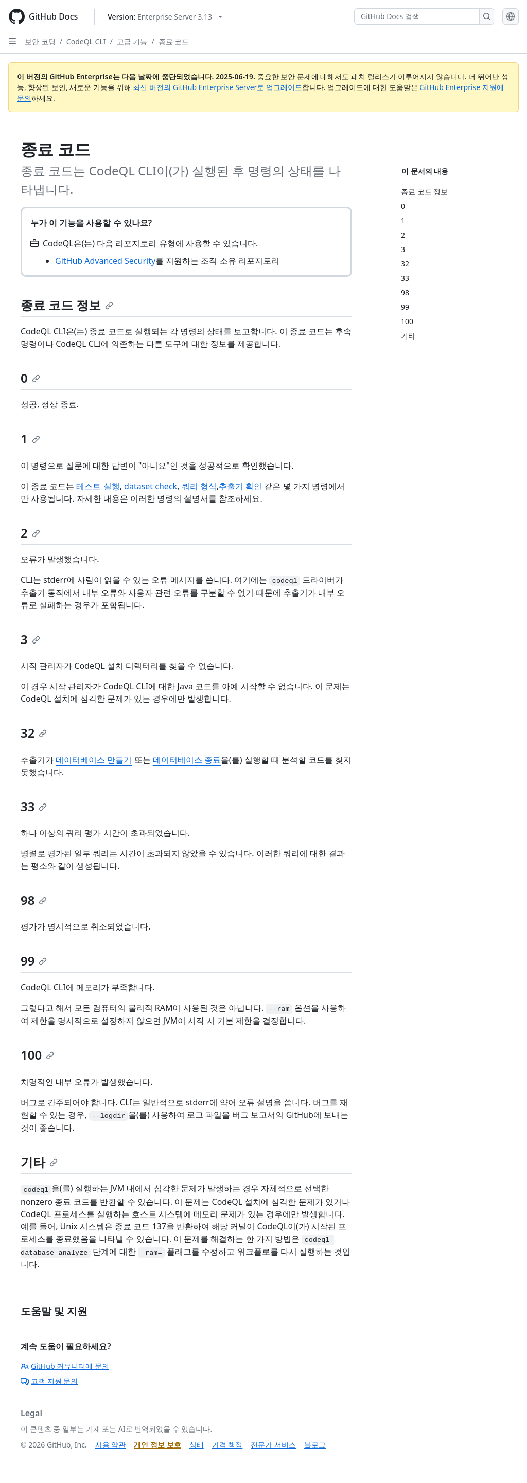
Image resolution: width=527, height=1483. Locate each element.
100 (37, 1054)
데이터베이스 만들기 (94, 759)
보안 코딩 (40, 41)
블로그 (315, 1445)
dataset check (150, 486)
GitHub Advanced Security (105, 260)
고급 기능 (132, 41)
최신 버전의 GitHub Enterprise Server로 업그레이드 (217, 87)
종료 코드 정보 (67, 304)
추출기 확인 (240, 486)
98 (34, 899)
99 (34, 960)
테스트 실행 (97, 486)
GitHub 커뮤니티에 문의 (65, 1366)
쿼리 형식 (199, 486)
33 (34, 806)
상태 (196, 1445)
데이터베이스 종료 (187, 759)
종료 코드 (174, 41)
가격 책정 (227, 1445)
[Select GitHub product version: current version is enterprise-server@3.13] (165, 17)
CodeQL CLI (86, 41)
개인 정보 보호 (157, 1445)
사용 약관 (110, 1445)
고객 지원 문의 (49, 1381)
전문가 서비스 (273, 1445)
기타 (39, 1161)
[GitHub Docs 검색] (417, 16)
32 (34, 732)
